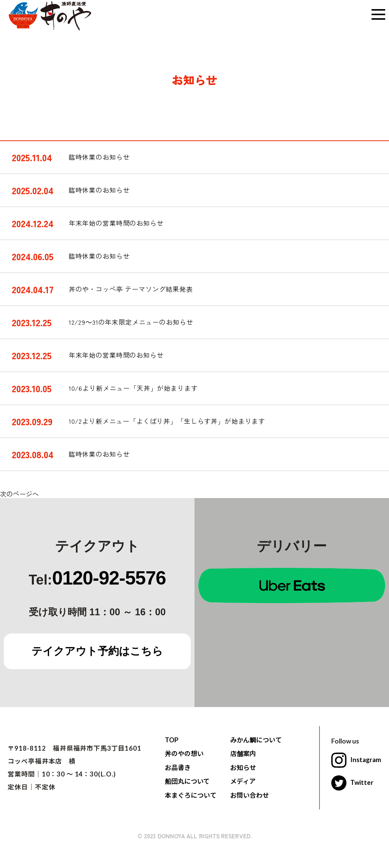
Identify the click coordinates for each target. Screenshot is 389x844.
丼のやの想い (184, 754)
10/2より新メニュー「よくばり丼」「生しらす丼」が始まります (167, 421)
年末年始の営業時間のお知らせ (116, 223)
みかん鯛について (256, 740)
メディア (243, 781)
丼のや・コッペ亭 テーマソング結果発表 (131, 289)
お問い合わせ (249, 795)
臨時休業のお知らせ (99, 157)
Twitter (352, 782)
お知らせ (243, 768)
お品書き (178, 768)
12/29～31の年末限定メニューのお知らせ (131, 322)
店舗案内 (243, 754)
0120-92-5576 (109, 578)
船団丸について (187, 781)
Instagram (356, 760)
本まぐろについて (191, 795)
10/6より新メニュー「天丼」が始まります (133, 388)
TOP (172, 740)
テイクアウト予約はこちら (97, 651)
